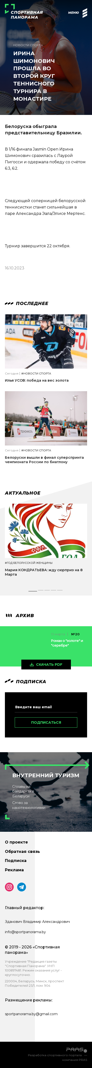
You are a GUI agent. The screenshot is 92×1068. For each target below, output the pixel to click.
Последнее (26, 303)
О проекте (16, 842)
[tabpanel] (46, 544)
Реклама (14, 870)
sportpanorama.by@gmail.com (31, 1014)
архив (19, 615)
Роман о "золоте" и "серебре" (67, 643)
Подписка (15, 860)
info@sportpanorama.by (25, 932)
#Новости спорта (36, 373)
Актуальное (22, 493)
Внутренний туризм (45, 775)
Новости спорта (28, 45)
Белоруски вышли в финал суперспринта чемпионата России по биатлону (44, 459)
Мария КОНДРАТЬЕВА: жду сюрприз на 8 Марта (44, 572)
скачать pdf (49, 664)
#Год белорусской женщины (29, 563)
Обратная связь (22, 851)
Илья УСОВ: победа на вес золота (37, 380)
